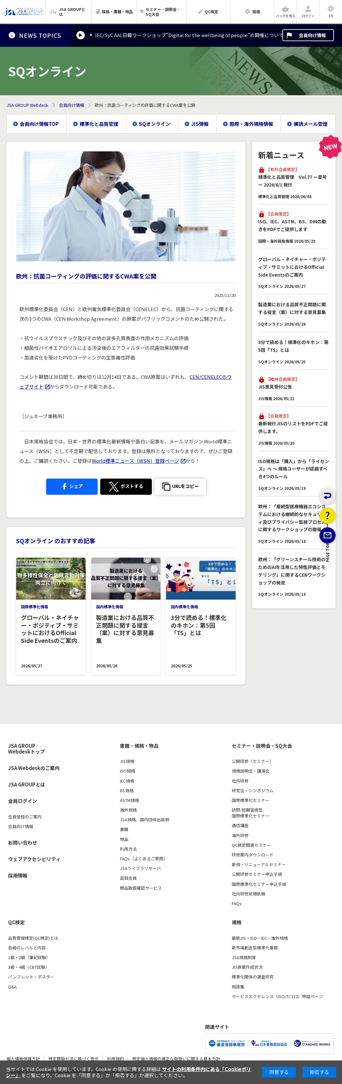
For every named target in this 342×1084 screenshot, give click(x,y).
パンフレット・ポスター (31, 977)
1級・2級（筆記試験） (29, 957)
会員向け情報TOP (39, 123)
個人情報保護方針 (23, 1059)
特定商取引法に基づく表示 (73, 1059)
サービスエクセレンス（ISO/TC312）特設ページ (277, 996)
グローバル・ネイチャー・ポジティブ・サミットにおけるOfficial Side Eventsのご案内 (292, 267)
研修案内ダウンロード (253, 855)
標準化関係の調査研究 (253, 977)
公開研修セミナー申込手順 (257, 874)
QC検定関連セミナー (251, 845)
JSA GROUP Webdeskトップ (26, 749)
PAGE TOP (327, 584)
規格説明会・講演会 (250, 771)
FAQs (237, 904)
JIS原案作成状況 (247, 967)
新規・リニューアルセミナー (259, 864)
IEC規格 (127, 781)
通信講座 (240, 825)
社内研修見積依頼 (248, 894)
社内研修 (240, 781)
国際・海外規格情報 (251, 123)
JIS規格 (127, 761)
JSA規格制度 (244, 957)
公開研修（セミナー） (253, 761)
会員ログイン (22, 800)
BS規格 (126, 791)
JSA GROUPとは (26, 784)
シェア (72, 486)
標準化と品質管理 (99, 123)
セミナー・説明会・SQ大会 (262, 746)
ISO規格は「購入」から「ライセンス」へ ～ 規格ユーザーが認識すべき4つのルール (293, 469)
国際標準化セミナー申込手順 (259, 884)
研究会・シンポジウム (253, 791)
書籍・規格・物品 (139, 746)
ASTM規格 (129, 800)
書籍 (124, 829)
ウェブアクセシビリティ (34, 859)
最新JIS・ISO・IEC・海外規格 (260, 938)
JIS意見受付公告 (275, 386)
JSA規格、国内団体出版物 (144, 820)
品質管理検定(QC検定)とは (33, 938)
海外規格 (128, 810)
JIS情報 (200, 123)
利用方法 (128, 849)
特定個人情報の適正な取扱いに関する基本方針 (176, 1059)
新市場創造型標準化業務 (255, 948)
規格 (236, 922)
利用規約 (115, 1059)
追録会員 (128, 878)
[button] (180, 487)
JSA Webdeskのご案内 (34, 768)
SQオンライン (154, 123)
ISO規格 (127, 771)
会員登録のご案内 (25, 817)
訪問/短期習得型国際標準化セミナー (250, 813)
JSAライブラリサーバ (140, 868)
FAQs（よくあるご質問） (144, 859)
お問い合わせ (22, 842)
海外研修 (240, 835)
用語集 (238, 987)
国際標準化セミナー (250, 800)
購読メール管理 (310, 123)
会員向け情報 (312, 35)
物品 (124, 839)
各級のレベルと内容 (27, 948)
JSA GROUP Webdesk (27, 105)
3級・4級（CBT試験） (28, 967)
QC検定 (16, 922)
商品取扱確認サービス (141, 888)
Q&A (12, 987)
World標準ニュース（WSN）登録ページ (135, 460)
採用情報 (17, 875)
